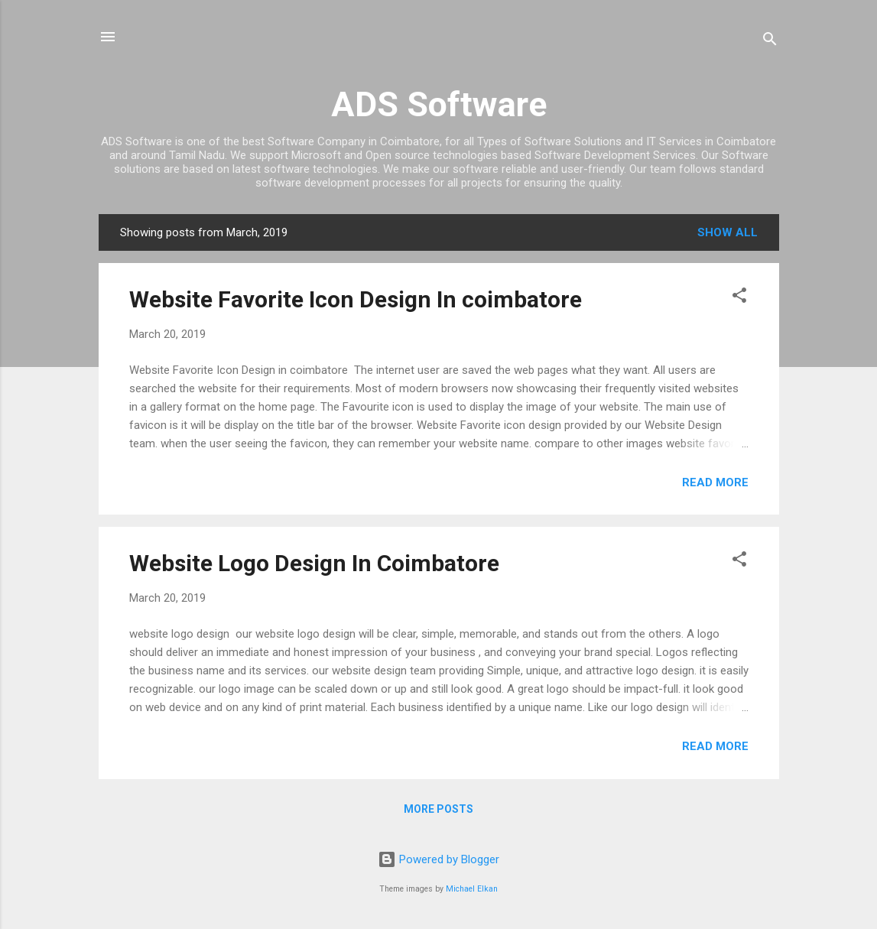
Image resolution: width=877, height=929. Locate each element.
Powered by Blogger (438, 859)
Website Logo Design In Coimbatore (314, 563)
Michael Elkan (472, 889)
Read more (715, 482)
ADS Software (439, 104)
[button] (739, 298)
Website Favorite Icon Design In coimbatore (355, 299)
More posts (438, 809)
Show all (727, 232)
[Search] (770, 41)
